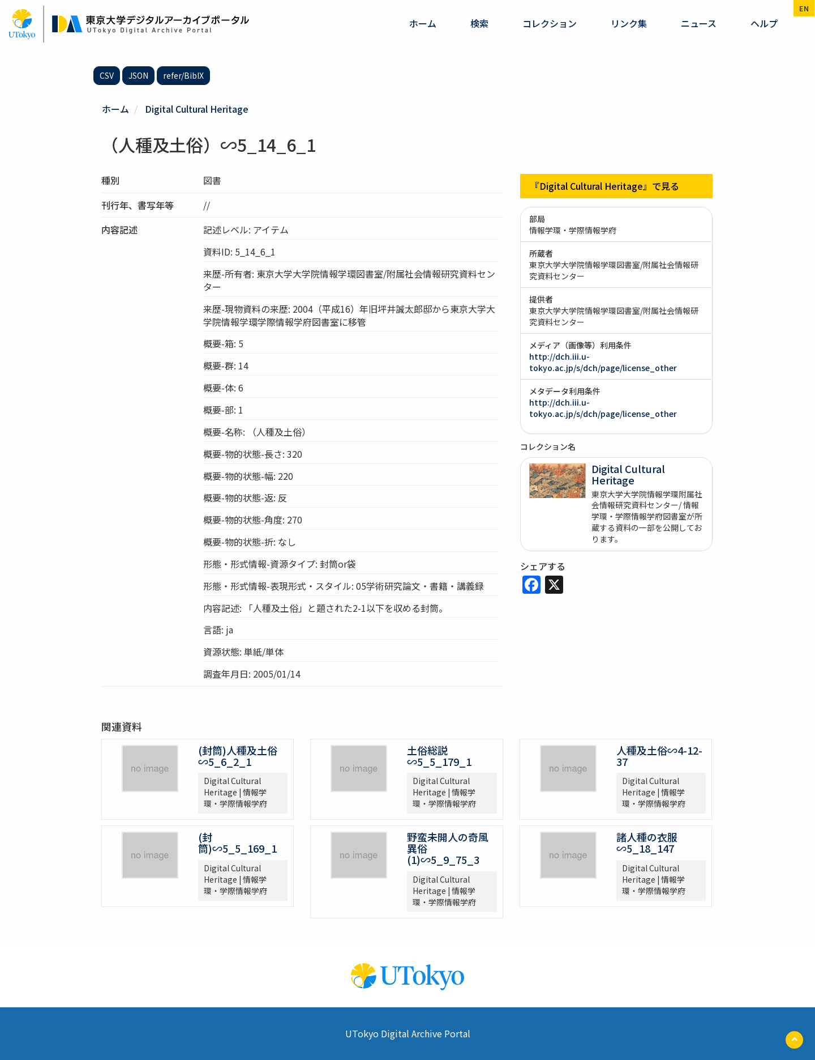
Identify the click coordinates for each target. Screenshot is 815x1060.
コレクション (549, 23)
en (804, 8)
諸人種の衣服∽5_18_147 (646, 842)
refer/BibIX (183, 75)
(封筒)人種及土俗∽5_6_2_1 (237, 756)
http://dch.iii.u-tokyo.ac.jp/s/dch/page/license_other (603, 362)
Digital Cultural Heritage (196, 109)
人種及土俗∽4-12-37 (659, 756)
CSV (107, 75)
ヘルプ (764, 23)
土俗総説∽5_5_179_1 (439, 756)
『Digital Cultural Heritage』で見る (604, 186)
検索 (479, 23)
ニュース (699, 23)
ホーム (422, 23)
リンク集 (629, 23)
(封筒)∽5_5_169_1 (237, 842)
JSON (138, 75)
